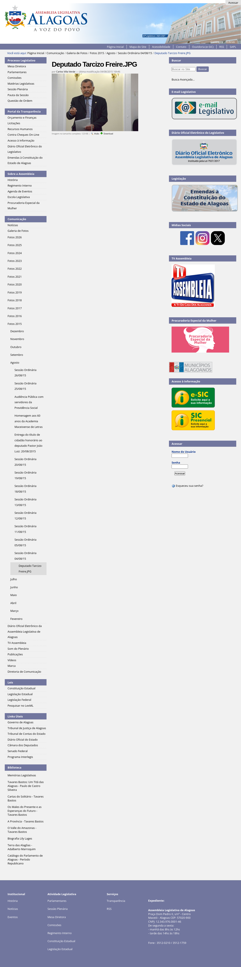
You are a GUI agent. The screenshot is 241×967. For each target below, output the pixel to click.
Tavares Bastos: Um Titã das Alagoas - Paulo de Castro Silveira (26, 786)
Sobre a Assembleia (21, 174)
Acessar (233, 3)
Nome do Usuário (184, 452)
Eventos (13, 917)
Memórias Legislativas (22, 775)
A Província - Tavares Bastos (25, 821)
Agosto (110, 53)
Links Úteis (15, 716)
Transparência (116, 901)
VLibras (230, 42)
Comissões (54, 925)
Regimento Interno (59, 933)
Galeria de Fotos (76, 53)
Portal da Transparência (24, 111)
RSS (221, 47)
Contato (181, 47)
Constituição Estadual (61, 941)
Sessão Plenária (57, 909)
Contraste (216, 42)
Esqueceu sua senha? (187, 486)
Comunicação (55, 53)
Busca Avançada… (183, 79)
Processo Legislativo (21, 60)
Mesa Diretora (56, 917)
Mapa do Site (137, 47)
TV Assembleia (181, 258)
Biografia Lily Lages (20, 838)
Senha (176, 462)
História (13, 901)
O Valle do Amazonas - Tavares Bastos (22, 830)
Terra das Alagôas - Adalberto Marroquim (22, 847)
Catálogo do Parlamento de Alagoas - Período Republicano (25, 859)
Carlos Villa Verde (65, 71)
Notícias (13, 909)
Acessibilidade (161, 47)
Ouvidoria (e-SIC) (203, 47)
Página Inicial (115, 47)
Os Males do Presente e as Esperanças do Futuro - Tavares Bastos (25, 811)
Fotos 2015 (97, 53)
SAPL (233, 47)
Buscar (176, 60)
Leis (10, 682)
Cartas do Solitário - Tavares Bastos (25, 798)
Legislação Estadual (59, 949)
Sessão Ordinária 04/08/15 (135, 53)
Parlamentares (56, 901)
